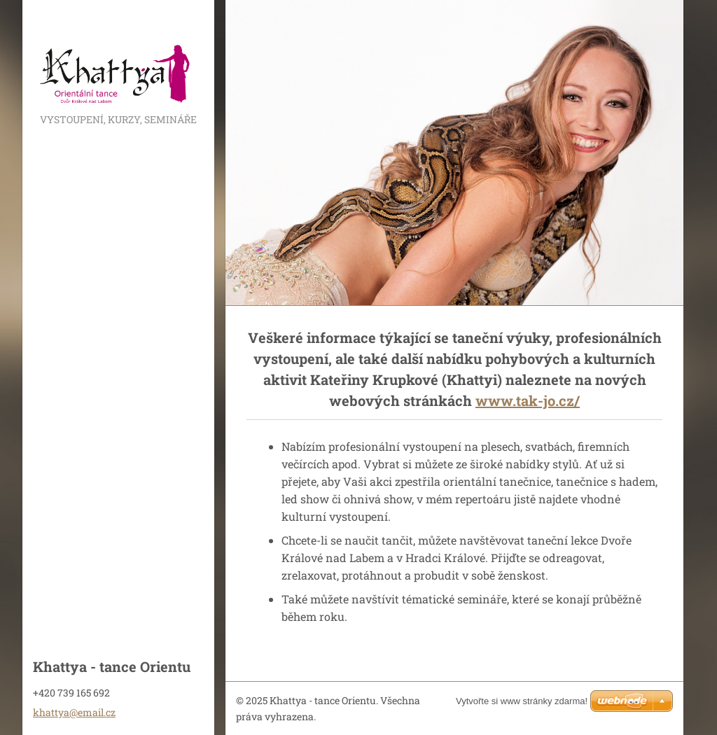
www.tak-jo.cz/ (527, 400)
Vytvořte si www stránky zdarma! (521, 701)
